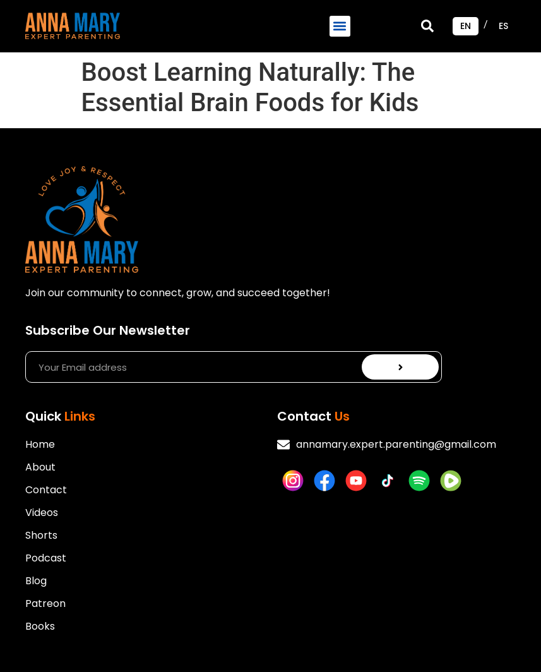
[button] (340, 26)
